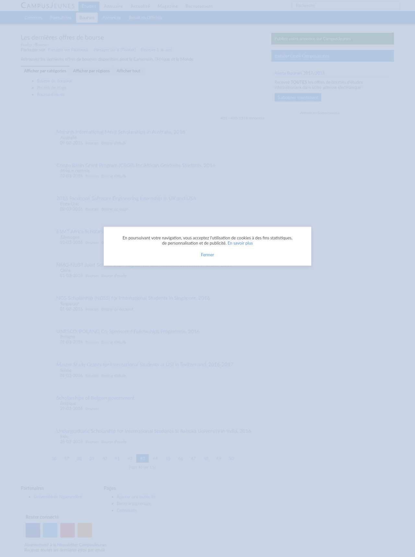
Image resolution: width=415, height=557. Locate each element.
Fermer (207, 254)
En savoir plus (240, 243)
